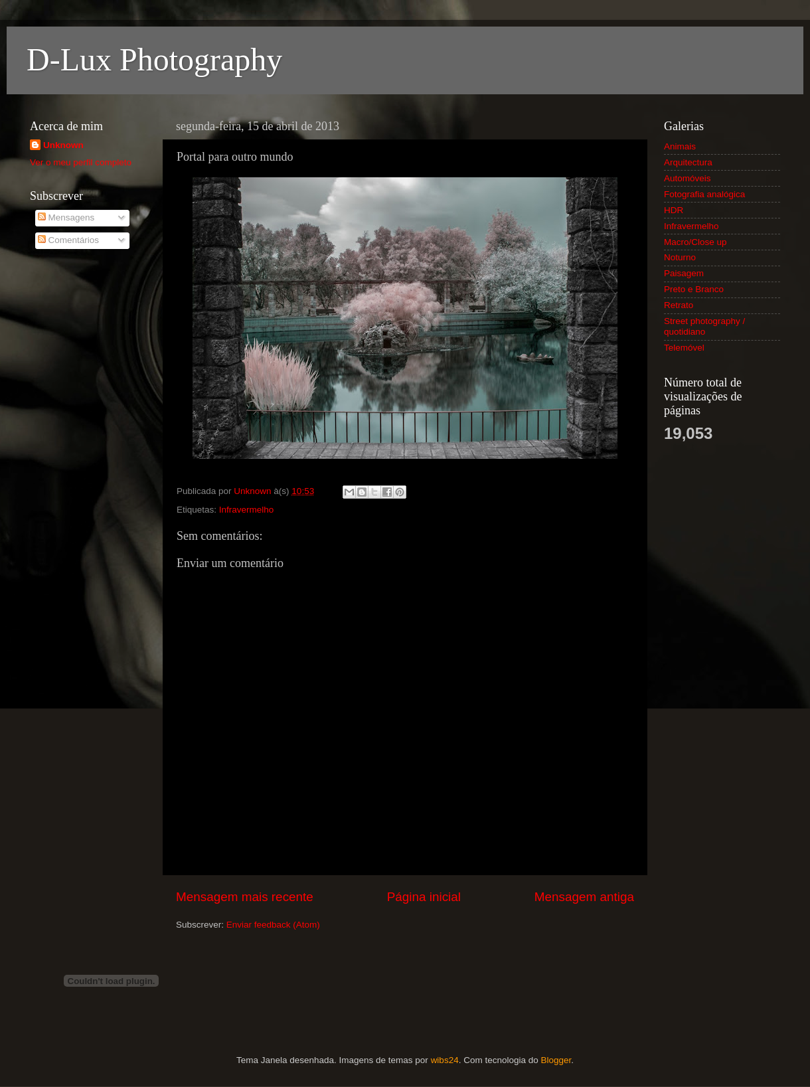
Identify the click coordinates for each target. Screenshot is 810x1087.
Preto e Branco (694, 289)
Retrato (678, 305)
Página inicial (424, 897)
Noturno (680, 257)
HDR (673, 210)
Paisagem (684, 273)
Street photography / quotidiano (704, 326)
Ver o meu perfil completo (80, 162)
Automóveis (687, 178)
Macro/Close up (695, 242)
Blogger (555, 1060)
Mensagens (66, 217)
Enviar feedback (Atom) (273, 925)
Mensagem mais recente (244, 897)
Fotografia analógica (704, 194)
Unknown (63, 145)
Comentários (68, 240)
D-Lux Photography (154, 59)
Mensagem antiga (584, 897)
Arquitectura (688, 162)
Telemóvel (684, 348)
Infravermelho (246, 510)
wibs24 (445, 1060)
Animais (680, 146)
